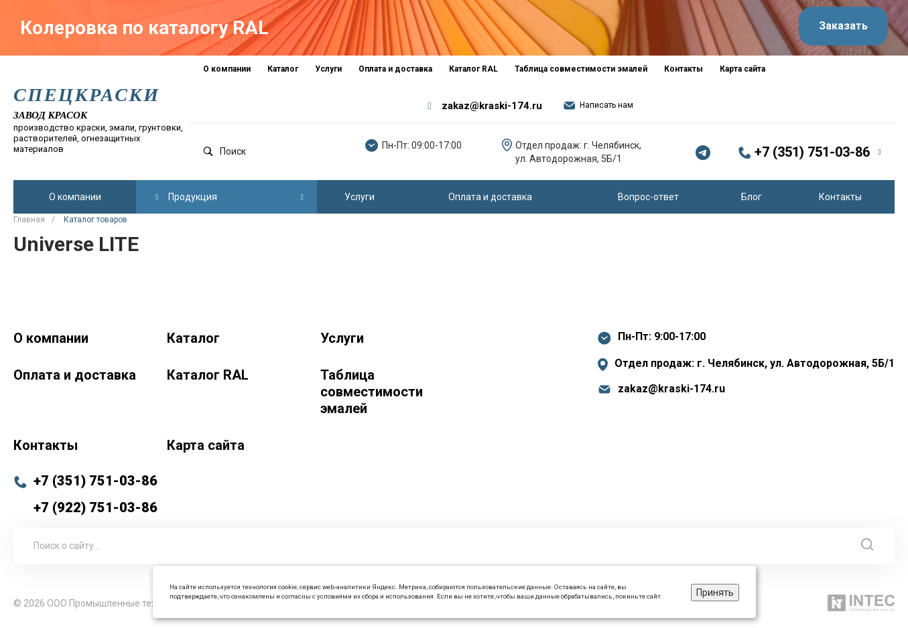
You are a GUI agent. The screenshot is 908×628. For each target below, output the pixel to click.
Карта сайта (206, 445)
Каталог (193, 338)
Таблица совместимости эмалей (371, 391)
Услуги (342, 338)
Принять (715, 592)
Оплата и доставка (74, 375)
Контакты (45, 445)
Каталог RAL (208, 375)
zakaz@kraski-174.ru (492, 107)
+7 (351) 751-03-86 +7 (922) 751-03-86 (95, 494)
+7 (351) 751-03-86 (812, 153)
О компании (50, 338)
